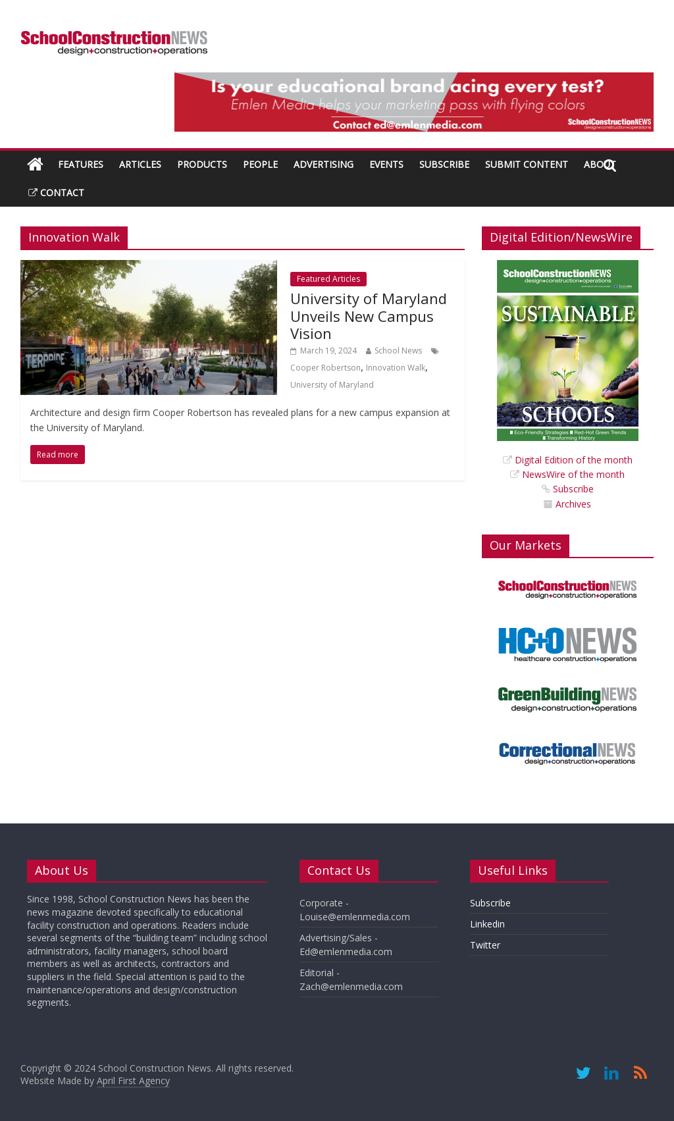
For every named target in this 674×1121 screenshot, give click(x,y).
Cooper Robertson (325, 367)
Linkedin (487, 924)
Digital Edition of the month (574, 460)
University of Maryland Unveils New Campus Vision (368, 315)
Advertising (323, 164)
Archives (573, 504)
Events (386, 164)
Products (202, 164)
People (260, 164)
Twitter (485, 945)
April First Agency (133, 1080)
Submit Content (526, 164)
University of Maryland (332, 384)
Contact (56, 192)
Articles (140, 164)
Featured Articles (328, 278)
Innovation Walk (395, 367)
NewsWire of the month (573, 474)
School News (398, 350)
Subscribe (444, 164)
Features (80, 164)
